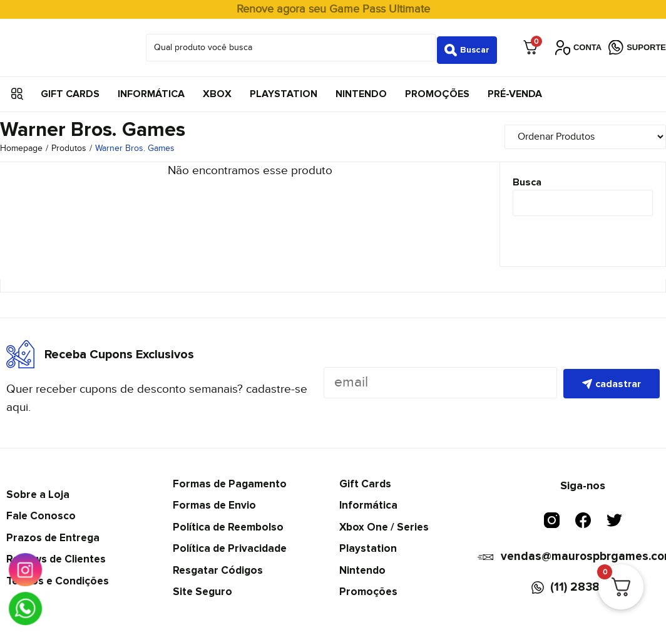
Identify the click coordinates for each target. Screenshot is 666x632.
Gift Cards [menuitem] (70, 89)
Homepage (21, 144)
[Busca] (583, 198)
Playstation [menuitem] (283, 89)
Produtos (68, 144)
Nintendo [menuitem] (361, 89)
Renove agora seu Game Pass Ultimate (333, 9)
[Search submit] (467, 45)
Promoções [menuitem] (437, 89)
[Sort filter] (588, 132)
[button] (17, 89)
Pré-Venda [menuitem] (515, 89)
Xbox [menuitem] (217, 89)
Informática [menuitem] (151, 89)
